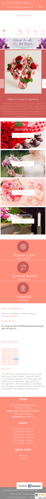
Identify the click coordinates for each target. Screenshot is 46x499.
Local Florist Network (17, 497)
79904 (4, 349)
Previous (2, 83)
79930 (4, 361)
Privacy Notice (30, 494)
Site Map (32, 497)
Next (44, 83)
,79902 (9, 342)
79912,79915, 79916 (9, 354)
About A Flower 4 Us (12, 308)
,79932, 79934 (12, 361)
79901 (3, 342)
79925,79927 (6, 359)
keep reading (12, 316)
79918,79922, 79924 (9, 356)
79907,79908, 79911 (9, 351)
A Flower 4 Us (23, 15)
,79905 (10, 349)
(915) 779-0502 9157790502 (19, 3)
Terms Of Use (15, 494)
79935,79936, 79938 (9, 364)
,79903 (15, 342)
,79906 (15, 349)
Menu (4, 34)
